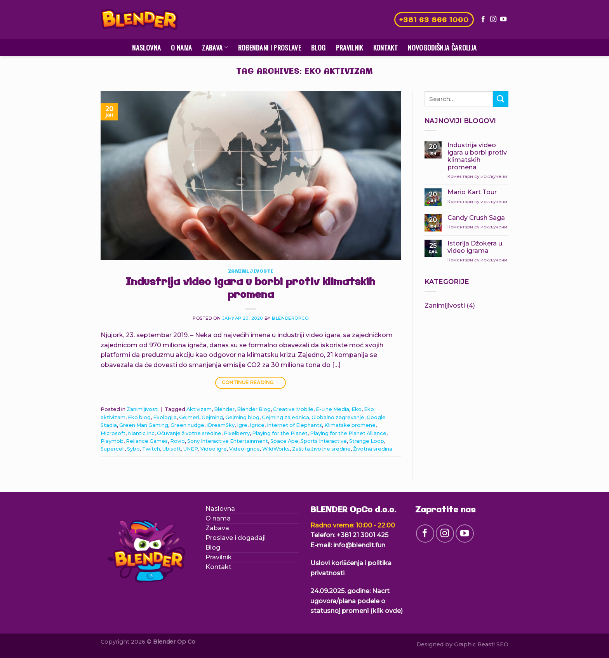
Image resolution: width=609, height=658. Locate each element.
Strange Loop (366, 441)
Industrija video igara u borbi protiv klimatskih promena (250, 288)
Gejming (212, 417)
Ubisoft (171, 449)
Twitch (151, 449)
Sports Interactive (324, 441)
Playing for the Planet (280, 433)
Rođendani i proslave (269, 47)
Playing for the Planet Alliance (348, 433)
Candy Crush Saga (476, 217)
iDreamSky (221, 425)
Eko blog (139, 417)
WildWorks (276, 449)
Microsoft (113, 433)
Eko (356, 409)
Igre (242, 425)
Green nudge (187, 425)
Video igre (213, 449)
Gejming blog (242, 417)
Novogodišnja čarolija (442, 47)
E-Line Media (332, 409)
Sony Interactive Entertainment (227, 441)
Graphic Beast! (474, 644)
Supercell (113, 449)
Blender (224, 409)
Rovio (177, 441)
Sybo (133, 449)
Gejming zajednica (285, 417)
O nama (181, 47)
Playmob (112, 441)
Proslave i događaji (235, 537)
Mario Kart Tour (472, 192)
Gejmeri (189, 417)
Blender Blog (254, 409)
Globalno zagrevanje (337, 417)
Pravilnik (349, 47)
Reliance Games (147, 441)
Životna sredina (372, 449)
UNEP (190, 449)
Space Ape (284, 441)
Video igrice (244, 449)
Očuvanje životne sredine (189, 433)
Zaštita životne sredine (321, 449)
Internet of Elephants (294, 425)
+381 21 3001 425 (362, 535)
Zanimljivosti (250, 271)
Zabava (215, 47)
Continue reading (251, 382)
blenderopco (290, 318)
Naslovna (146, 47)
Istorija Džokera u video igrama (474, 247)
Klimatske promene (350, 425)
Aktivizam (199, 409)
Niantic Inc (141, 433)
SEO (502, 644)
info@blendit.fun (359, 545)
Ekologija (165, 417)
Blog (318, 47)
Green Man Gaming (143, 425)
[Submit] (500, 98)
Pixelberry (237, 433)
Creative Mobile (293, 409)
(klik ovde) (386, 610)
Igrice (257, 425)
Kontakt (385, 47)
